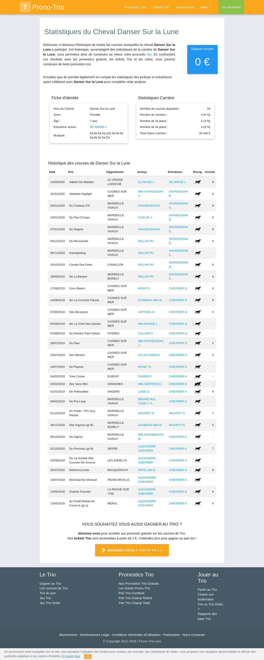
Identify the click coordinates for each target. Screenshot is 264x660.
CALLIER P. (145, 333)
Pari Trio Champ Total (134, 603)
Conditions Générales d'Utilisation (136, 635)
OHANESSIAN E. (149, 205)
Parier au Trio (207, 589)
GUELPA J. (145, 217)
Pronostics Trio (135, 7)
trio (149, 54)
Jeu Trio (45, 598)
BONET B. (145, 366)
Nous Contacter (194, 635)
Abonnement (185, 7)
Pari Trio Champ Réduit (135, 598)
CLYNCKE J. (146, 182)
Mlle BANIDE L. (148, 323)
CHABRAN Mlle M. (150, 300)
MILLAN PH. (146, 241)
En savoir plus (71, 656)
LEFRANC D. (146, 312)
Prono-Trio (42, 7)
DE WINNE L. (98, 127)
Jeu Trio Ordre (50, 603)
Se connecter (231, 7)
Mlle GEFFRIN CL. (150, 384)
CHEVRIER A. (178, 376)
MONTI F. (144, 288)
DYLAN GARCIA (149, 355)
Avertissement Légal (94, 635)
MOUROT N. (146, 413)
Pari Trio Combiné (131, 593)
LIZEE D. (144, 391)
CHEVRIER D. (178, 288)
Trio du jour (48, 593)
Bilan (204, 7)
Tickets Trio (161, 7)
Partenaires (171, 635)
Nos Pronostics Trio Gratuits (139, 583)
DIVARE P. (145, 376)
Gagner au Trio (50, 583)
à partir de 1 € (132, 550)
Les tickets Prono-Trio (134, 588)
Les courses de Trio (54, 588)
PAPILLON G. (147, 470)
